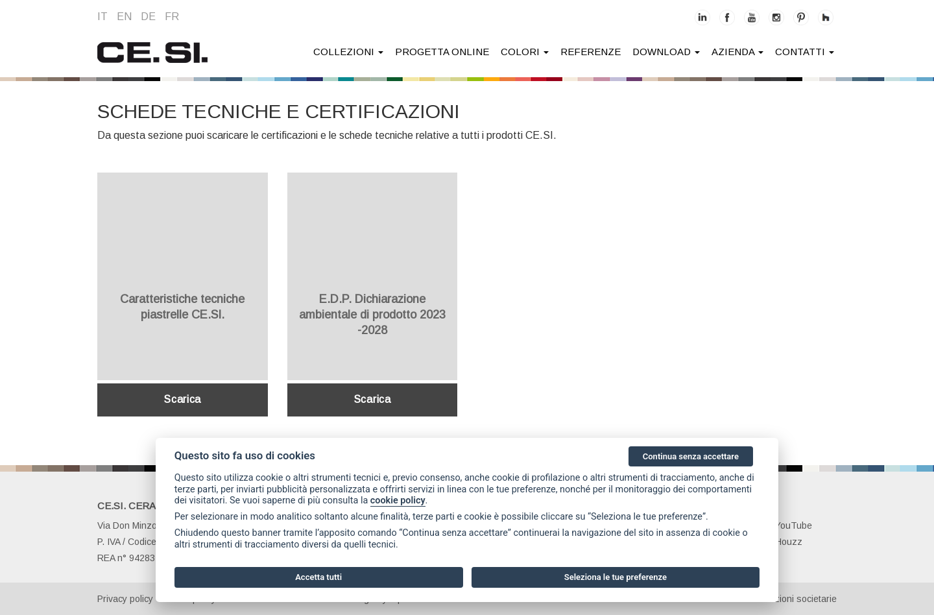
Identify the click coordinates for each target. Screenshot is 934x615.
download (666, 51)
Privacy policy (125, 599)
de (148, 16)
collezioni (348, 51)
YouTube (786, 525)
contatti (804, 51)
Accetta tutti (318, 577)
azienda (737, 51)
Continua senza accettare (691, 456)
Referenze (590, 51)
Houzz (781, 542)
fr (172, 16)
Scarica (182, 399)
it (102, 16)
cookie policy (397, 500)
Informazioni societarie (790, 599)
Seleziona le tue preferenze (615, 577)
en (124, 16)
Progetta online (442, 51)
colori (525, 51)
